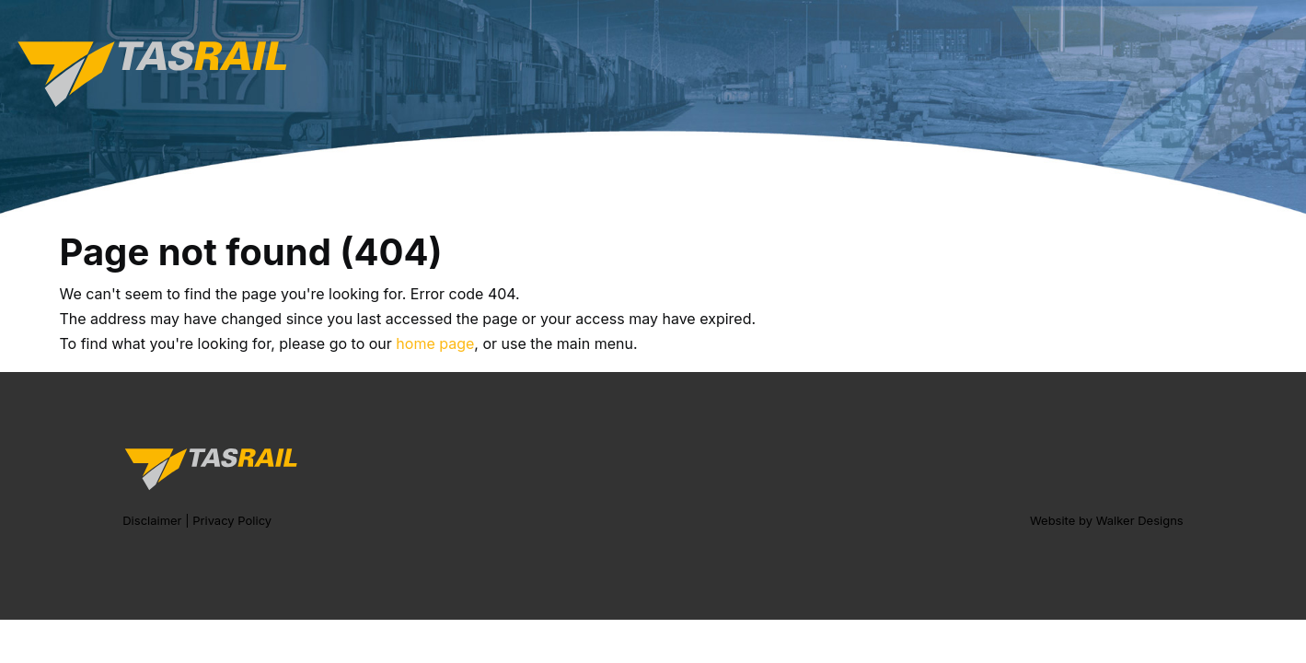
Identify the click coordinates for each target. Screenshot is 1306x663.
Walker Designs (1140, 520)
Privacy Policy (232, 520)
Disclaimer (151, 520)
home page (435, 343)
